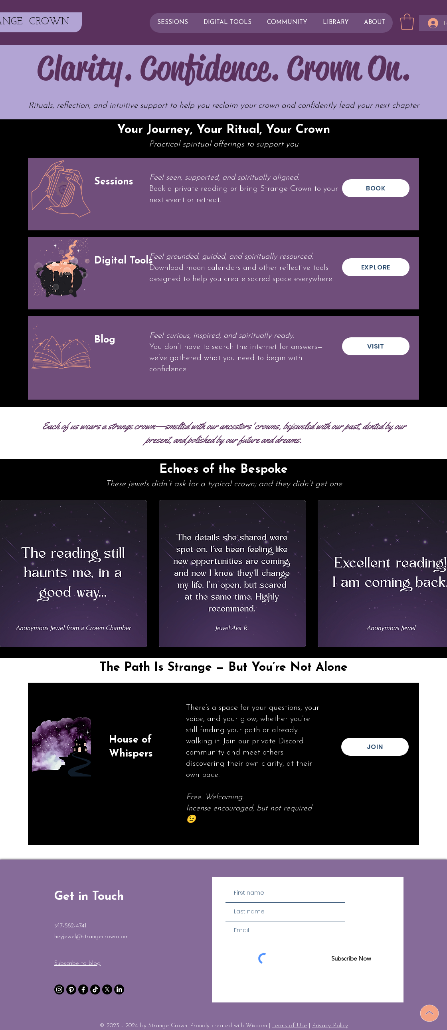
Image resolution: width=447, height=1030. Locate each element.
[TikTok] (95, 989)
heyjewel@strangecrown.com (91, 937)
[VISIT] (375, 346)
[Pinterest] (71, 989)
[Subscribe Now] (351, 958)
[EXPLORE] (375, 267)
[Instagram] (59, 989)
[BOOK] (375, 188)
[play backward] (10, 573)
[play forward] (437, 573)
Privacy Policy (330, 1026)
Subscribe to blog (77, 964)
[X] (107, 989)
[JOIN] (375, 747)
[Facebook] (83, 989)
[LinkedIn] (119, 989)
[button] (407, 22)
